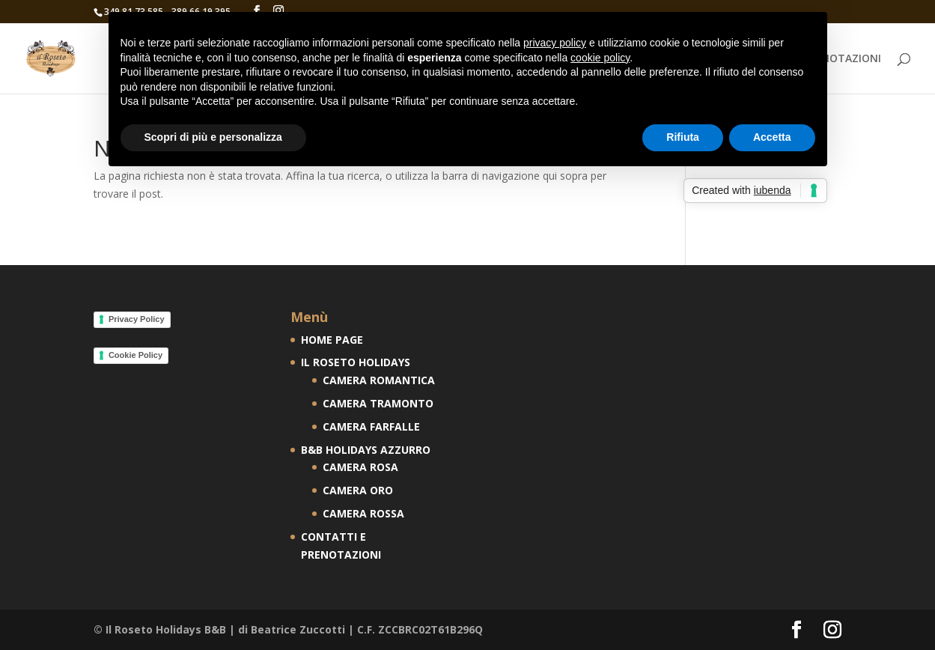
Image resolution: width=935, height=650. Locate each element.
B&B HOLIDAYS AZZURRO (365, 450)
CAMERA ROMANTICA (379, 380)
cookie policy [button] (600, 58)
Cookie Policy (135, 354)
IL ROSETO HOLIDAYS (355, 362)
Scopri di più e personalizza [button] (213, 137)
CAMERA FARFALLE (371, 426)
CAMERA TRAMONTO (378, 403)
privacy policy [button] (554, 43)
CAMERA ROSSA (363, 513)
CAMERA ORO (358, 490)
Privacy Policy (137, 319)
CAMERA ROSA (360, 467)
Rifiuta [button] (682, 137)
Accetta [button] (772, 137)
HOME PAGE (332, 339)
